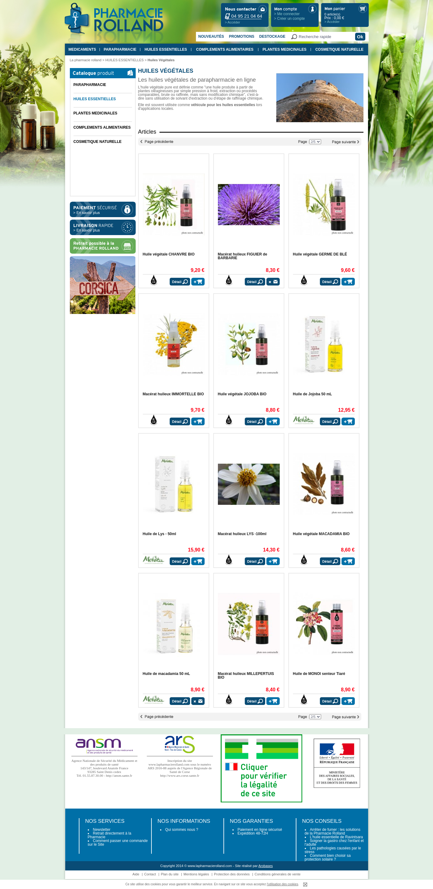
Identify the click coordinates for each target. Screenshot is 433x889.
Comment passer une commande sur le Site (118, 843)
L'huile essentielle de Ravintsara (336, 837)
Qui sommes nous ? (181, 829)
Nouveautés (211, 36)
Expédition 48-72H (253, 833)
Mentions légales (196, 874)
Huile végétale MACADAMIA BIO (321, 534)
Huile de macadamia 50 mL (166, 674)
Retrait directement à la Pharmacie (109, 835)
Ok (360, 36)
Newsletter (102, 829)
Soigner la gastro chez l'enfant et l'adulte (334, 843)
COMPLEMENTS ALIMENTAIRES (224, 49)
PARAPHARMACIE (120, 49)
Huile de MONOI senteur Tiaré (319, 674)
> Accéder (232, 22)
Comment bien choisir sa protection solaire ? (328, 857)
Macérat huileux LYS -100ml (242, 534)
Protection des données (232, 874)
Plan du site (169, 874)
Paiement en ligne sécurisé (260, 829)
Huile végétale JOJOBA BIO (242, 394)
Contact (150, 874)
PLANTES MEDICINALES (285, 49)
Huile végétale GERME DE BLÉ (320, 254)
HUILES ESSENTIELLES (166, 49)
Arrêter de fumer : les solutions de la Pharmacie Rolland (332, 831)
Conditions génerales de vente (278, 874)
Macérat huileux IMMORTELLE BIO (173, 394)
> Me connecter (287, 14)
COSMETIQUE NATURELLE (339, 49)
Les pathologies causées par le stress (333, 850)
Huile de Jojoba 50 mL (312, 394)
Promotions (241, 36)
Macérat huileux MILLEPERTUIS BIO (246, 676)
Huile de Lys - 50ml (159, 534)
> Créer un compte (289, 18)
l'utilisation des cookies (282, 884)
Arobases (265, 866)
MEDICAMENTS (82, 49)
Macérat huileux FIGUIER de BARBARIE (242, 256)
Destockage (272, 36)
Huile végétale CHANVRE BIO (169, 254)
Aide (136, 874)
